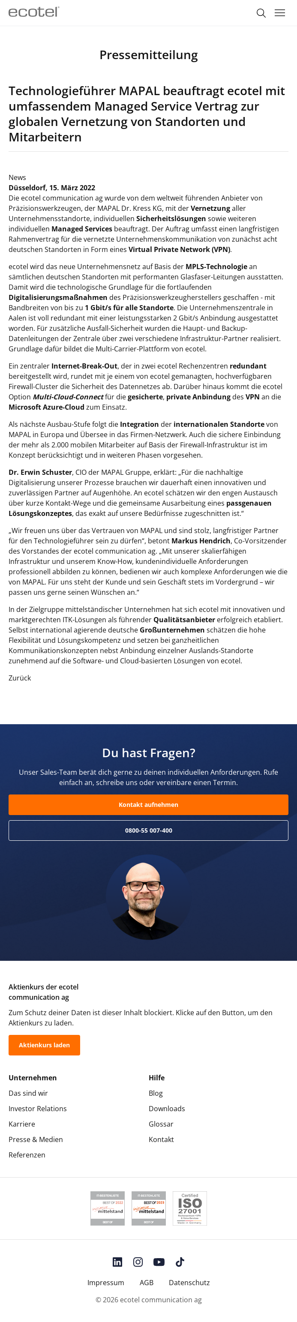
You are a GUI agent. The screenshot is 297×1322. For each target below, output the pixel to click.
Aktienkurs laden (44, 1045)
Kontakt (161, 1139)
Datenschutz (189, 1282)
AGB (146, 1282)
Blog (156, 1093)
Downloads (167, 1108)
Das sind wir (28, 1093)
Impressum (105, 1282)
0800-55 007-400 (148, 830)
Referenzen (27, 1155)
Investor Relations (38, 1108)
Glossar (161, 1124)
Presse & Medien (36, 1139)
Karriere (22, 1124)
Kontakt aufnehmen (148, 804)
